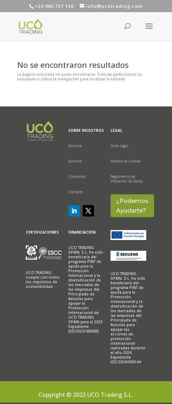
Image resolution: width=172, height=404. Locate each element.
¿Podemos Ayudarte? (132, 206)
